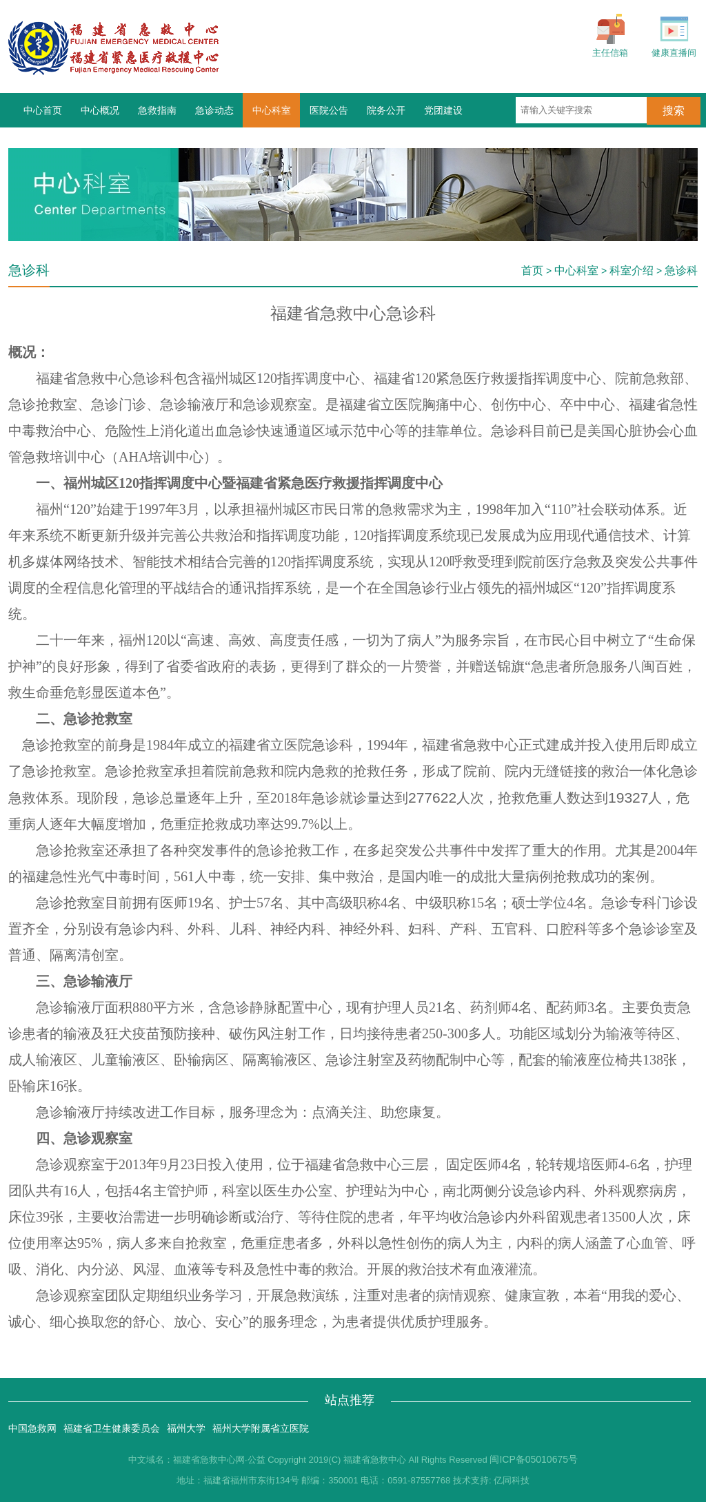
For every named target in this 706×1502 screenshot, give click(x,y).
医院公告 (329, 110)
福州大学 (186, 1428)
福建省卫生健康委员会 (111, 1428)
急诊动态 (214, 110)
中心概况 (100, 110)
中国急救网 (32, 1428)
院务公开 (386, 110)
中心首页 (42, 110)
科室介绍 (631, 270)
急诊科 (681, 270)
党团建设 (443, 110)
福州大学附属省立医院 (260, 1428)
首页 (532, 270)
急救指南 (157, 110)
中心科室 (271, 110)
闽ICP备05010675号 (534, 1459)
